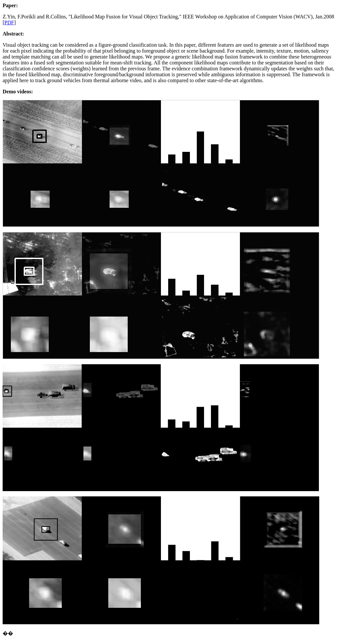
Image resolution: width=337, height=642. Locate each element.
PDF (9, 22)
